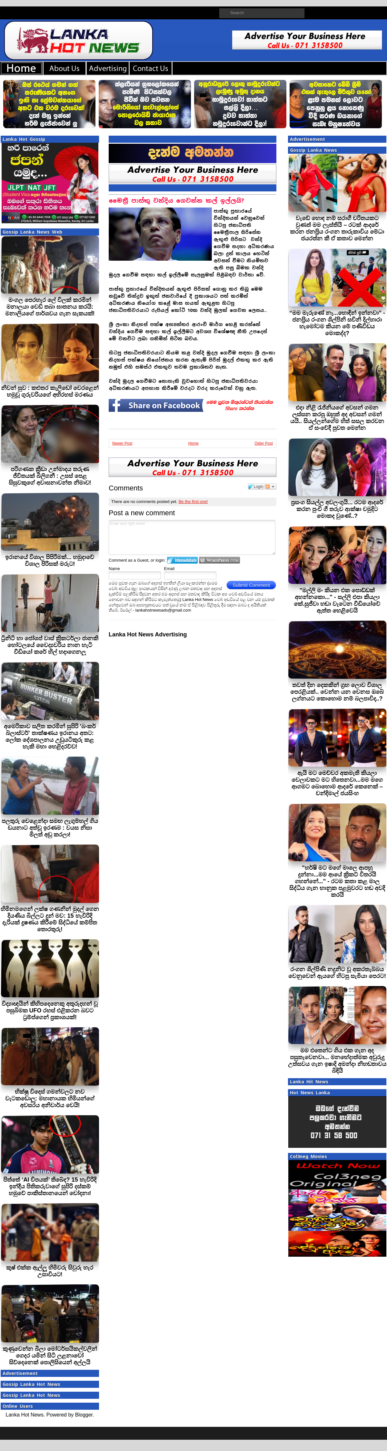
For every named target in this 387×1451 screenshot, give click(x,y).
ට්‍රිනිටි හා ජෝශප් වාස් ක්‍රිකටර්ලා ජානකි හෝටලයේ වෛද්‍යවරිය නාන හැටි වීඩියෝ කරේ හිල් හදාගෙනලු (49, 645)
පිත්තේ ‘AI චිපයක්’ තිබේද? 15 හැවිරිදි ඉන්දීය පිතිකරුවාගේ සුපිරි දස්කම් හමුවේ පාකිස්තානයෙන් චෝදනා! (49, 1186)
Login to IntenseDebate (182, 560)
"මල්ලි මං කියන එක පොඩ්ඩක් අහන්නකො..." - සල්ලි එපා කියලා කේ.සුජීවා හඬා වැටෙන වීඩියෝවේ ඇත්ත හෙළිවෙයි (337, 600)
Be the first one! (193, 501)
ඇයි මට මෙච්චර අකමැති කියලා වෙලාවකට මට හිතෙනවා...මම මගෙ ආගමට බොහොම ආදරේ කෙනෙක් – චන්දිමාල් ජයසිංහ (337, 783)
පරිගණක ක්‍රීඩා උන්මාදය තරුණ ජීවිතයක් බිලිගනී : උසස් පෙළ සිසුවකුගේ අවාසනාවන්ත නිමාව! (50, 476)
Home (193, 443)
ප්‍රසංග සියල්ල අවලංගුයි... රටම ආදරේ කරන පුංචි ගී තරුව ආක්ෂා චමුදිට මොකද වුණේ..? (337, 509)
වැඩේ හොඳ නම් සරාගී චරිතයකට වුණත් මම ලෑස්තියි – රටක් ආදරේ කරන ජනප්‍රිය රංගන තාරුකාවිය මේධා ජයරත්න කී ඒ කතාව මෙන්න (337, 228)
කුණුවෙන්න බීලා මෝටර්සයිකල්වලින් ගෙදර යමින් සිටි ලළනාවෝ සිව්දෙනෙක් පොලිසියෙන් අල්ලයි (50, 1356)
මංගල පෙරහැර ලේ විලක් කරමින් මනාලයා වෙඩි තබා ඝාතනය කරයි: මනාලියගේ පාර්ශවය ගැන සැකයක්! (50, 307)
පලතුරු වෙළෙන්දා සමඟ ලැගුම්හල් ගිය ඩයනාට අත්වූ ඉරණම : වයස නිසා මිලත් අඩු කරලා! (50, 828)
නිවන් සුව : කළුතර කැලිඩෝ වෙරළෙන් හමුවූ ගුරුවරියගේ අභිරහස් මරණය (50, 391)
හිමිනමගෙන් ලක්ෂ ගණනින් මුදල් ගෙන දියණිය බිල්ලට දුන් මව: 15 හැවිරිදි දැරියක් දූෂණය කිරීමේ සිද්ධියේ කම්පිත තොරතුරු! (50, 919)
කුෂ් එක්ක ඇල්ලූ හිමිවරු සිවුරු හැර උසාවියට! (49, 1271)
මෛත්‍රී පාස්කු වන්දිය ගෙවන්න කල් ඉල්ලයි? (176, 200)
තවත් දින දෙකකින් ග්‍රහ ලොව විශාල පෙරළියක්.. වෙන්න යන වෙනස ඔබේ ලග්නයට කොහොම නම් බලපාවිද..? (337, 692)
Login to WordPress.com (219, 560)
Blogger (84, 1414)
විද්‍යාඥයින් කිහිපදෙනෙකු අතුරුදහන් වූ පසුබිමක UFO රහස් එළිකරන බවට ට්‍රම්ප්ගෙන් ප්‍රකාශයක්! (50, 1011)
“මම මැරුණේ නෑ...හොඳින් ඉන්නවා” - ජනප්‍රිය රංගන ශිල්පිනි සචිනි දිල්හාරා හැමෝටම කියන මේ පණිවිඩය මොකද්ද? (337, 323)
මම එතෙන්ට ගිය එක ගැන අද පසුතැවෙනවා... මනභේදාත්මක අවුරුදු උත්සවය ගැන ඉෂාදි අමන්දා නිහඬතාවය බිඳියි (337, 1060)
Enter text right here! (192, 537)
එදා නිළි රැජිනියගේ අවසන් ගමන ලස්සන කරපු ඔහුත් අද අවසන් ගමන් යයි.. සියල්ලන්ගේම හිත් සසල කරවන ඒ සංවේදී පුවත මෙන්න (337, 417)
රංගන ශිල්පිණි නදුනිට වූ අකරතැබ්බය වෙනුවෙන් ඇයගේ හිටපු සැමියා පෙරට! (337, 972)
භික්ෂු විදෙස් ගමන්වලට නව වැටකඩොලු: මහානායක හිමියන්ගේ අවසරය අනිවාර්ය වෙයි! (49, 1098)
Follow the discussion (270, 486)
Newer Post (122, 443)
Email (169, 568)
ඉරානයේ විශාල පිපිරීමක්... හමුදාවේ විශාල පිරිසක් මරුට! (49, 560)
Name (114, 568)
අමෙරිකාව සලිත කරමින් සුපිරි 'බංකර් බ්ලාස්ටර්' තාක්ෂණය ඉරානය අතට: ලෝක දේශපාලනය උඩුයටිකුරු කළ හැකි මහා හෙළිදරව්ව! (50, 736)
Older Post (263, 443)
